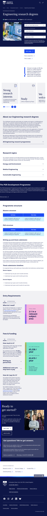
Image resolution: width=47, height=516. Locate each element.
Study (8, 7)
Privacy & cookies (6, 508)
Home (4, 7)
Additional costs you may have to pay (12, 368)
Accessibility (5, 504)
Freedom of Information (13, 504)
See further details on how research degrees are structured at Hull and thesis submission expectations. (34, 42)
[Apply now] (30, 51)
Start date (27, 34)
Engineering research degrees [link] (29, 7)
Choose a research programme (32, 22)
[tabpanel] (23, 314)
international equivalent (10, 310)
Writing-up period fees (12, 361)
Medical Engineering (23, 169)
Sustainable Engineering (23, 175)
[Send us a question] (9, 455)
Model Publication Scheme (24, 504)
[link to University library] (8, 472)
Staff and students (13, 492)
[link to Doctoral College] (20, 468)
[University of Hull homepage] (8, 2)
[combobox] (35, 25)
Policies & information (22, 488)
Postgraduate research (14, 7)
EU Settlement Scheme (11, 390)
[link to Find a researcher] (29, 56)
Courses (21, 7)
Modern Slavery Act (34, 504)
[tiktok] (12, 498)
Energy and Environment (23, 164)
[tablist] (9, 301)
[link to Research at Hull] (8, 468)
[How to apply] (7, 433)
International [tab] (11, 301)
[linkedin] (16, 498)
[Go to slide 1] (4, 106)
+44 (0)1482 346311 (13, 485)
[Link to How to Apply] (28, 58)
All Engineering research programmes (23, 142)
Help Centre (12, 488)
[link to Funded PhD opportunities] (31, 468)
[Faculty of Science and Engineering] (19, 472)
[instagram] (8, 498)
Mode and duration (29, 28)
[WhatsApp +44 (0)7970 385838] (25, 455)
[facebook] (4, 498)
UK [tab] (4, 301)
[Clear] (44, 25)
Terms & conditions (14, 508)
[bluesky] (20, 498)
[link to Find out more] (4, 197)
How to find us (33, 488)
